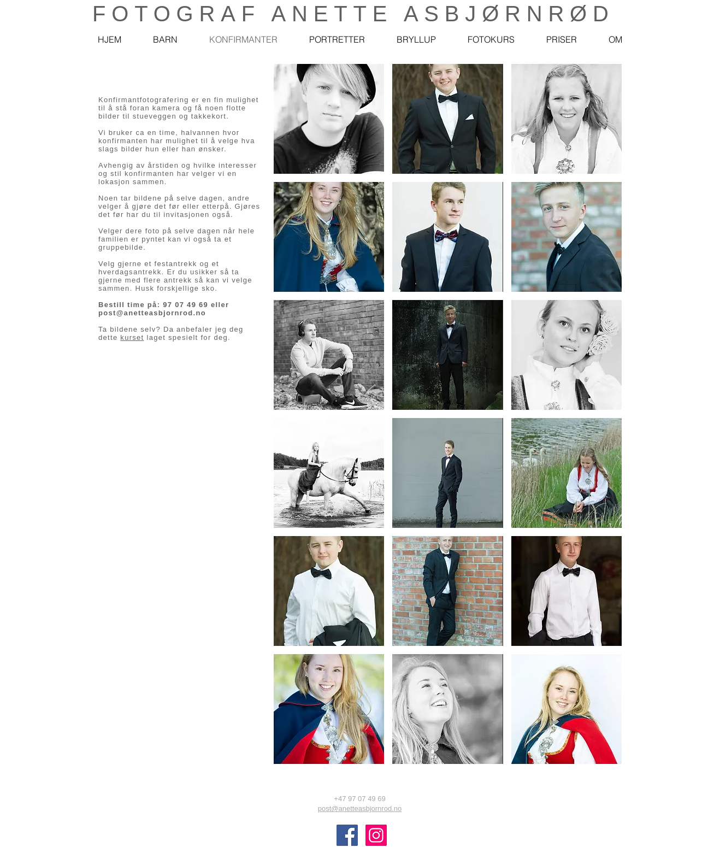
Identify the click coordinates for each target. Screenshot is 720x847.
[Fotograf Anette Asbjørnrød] (376, 835)
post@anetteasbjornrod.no (152, 313)
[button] (329, 119)
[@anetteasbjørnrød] (347, 835)
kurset (132, 337)
